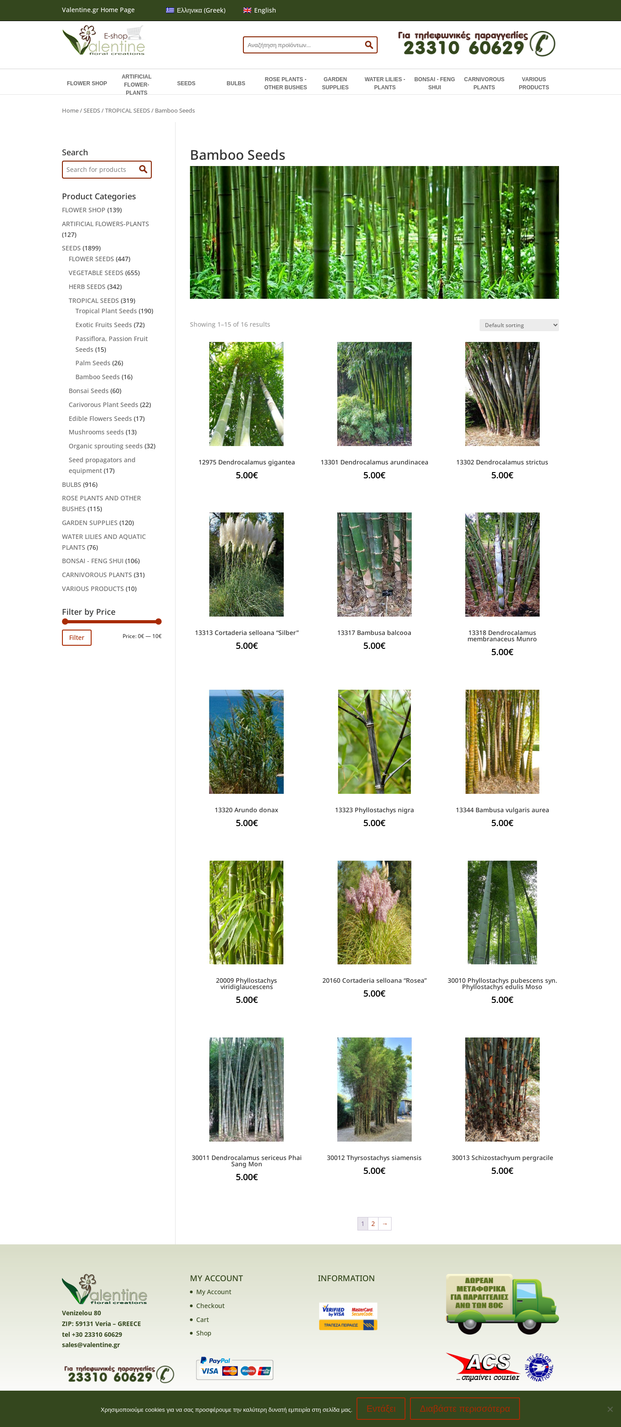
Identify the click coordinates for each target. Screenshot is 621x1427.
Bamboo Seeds (97, 376)
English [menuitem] (265, 10)
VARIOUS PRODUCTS (534, 83)
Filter (76, 637)
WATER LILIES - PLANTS (385, 83)
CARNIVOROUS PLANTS (484, 83)
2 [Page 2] (373, 1223)
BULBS (236, 83)
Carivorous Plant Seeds (103, 404)
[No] (609, 1409)
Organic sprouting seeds (106, 446)
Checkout (210, 1305)
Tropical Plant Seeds (106, 310)
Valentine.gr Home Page (98, 9)
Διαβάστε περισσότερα (465, 1409)
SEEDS (186, 83)
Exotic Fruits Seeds (103, 324)
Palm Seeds (92, 363)
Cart (202, 1319)
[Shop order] (519, 325)
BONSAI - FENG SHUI (434, 83)
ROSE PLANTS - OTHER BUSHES (285, 83)
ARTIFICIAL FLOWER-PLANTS (137, 85)
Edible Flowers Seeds (100, 418)
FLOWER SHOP (87, 83)
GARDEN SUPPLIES (335, 83)
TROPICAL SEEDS (127, 110)
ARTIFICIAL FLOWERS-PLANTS (105, 223)
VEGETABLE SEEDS (96, 272)
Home (70, 110)
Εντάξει (381, 1409)
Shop (203, 1333)
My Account (213, 1291)
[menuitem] (196, 10)
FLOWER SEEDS (91, 258)
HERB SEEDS (87, 286)
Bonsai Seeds (89, 390)
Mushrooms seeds (96, 432)
